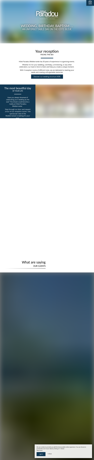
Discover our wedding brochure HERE (47, 77)
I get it (41, 454)
